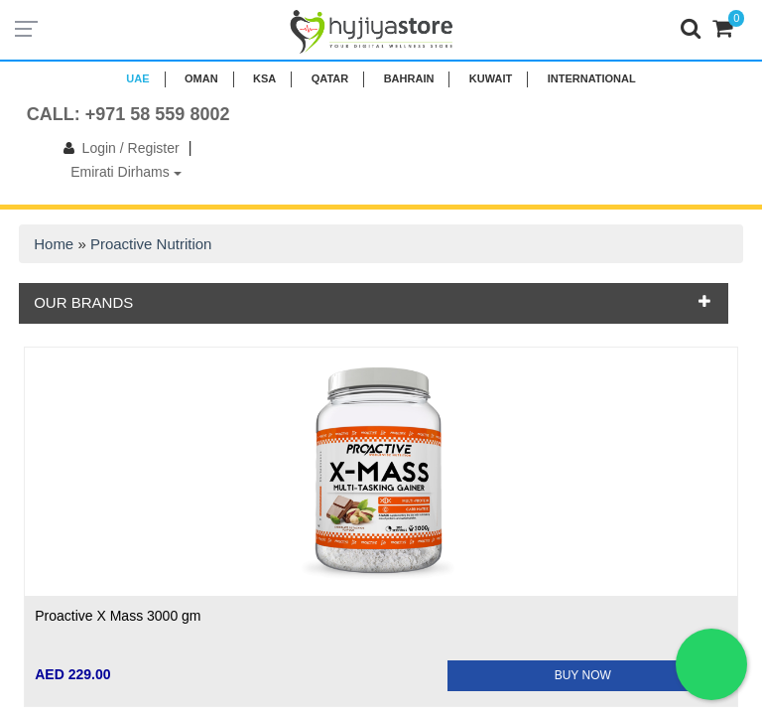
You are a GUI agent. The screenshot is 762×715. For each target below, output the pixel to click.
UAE (137, 78)
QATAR (330, 78)
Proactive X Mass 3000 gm (117, 616)
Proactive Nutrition (151, 243)
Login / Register (118, 148)
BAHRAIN (409, 78)
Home (53, 243)
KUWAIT (490, 78)
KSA (264, 78)
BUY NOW (583, 675)
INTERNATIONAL (592, 78)
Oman (201, 78)
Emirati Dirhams (125, 172)
